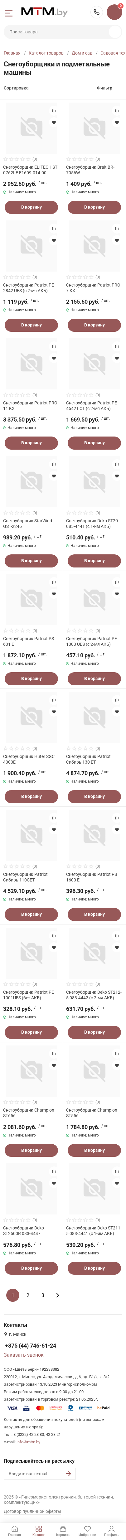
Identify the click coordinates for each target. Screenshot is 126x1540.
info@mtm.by (28, 1442)
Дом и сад (82, 53)
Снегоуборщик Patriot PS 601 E (28, 641)
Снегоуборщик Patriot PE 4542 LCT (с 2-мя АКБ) (91, 405)
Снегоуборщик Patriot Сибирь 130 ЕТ (88, 759)
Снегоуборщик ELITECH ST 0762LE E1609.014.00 (30, 170)
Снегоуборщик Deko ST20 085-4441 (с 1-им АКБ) (92, 523)
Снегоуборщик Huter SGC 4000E (29, 759)
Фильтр (104, 87)
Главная (12, 53)
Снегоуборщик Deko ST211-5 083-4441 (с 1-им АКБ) (94, 1230)
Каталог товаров (46, 53)
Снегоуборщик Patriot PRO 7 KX (93, 287)
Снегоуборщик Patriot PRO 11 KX (30, 405)
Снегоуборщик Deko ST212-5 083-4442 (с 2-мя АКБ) (94, 995)
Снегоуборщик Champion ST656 (28, 1113)
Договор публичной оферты (32, 1511)
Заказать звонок (24, 1355)
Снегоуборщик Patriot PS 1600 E (91, 877)
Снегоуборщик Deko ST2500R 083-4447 (23, 1230)
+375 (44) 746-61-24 (96, 12)
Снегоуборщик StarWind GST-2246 (27, 523)
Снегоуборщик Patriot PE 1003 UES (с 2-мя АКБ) (91, 641)
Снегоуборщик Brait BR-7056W (90, 170)
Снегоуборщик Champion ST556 (91, 1113)
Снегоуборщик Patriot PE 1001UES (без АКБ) (28, 995)
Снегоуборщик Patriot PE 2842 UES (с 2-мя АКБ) (28, 287)
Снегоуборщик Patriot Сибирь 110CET (25, 877)
